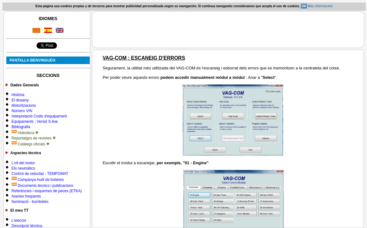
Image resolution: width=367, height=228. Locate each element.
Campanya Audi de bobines (38, 179)
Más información (320, 6)
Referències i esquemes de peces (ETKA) (47, 191)
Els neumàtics (23, 168)
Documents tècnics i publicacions (42, 185)
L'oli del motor (23, 163)
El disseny (20, 100)
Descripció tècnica (27, 226)
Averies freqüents (26, 196)
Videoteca (25, 133)
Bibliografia (21, 127)
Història (18, 95)
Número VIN (22, 111)
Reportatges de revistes (34, 138)
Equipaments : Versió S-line (35, 121)
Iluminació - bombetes (30, 201)
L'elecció (19, 220)
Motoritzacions (24, 105)
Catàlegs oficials (30, 144)
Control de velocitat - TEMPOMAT (40, 173)
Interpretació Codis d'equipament (39, 116)
